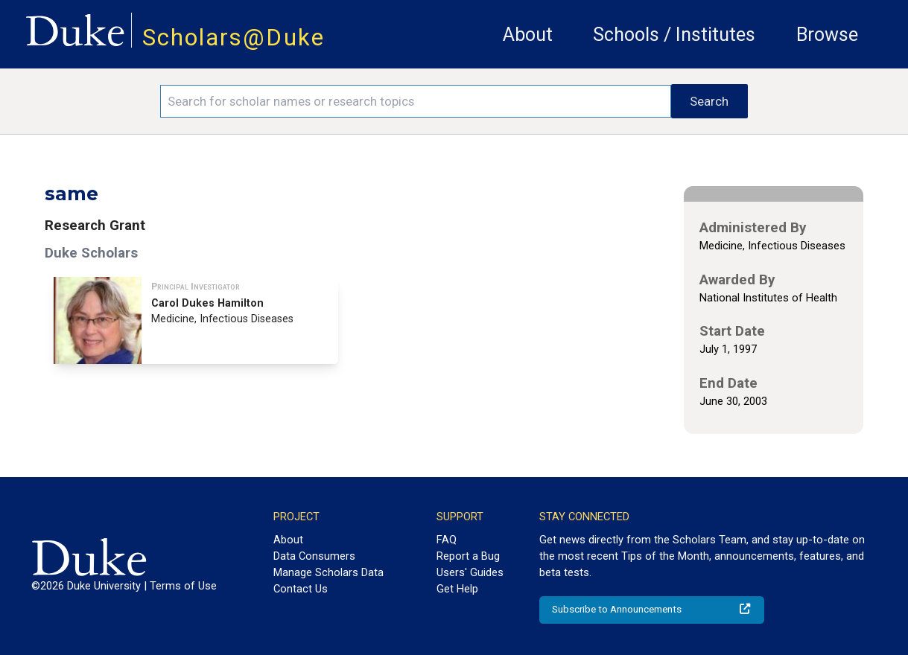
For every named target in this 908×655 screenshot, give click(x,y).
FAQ (446, 539)
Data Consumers (314, 556)
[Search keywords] (415, 101)
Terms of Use (183, 585)
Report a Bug (468, 556)
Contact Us (300, 588)
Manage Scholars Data (328, 572)
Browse (827, 34)
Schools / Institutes (674, 34)
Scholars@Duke (233, 37)
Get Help (457, 588)
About (528, 34)
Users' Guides (470, 572)
